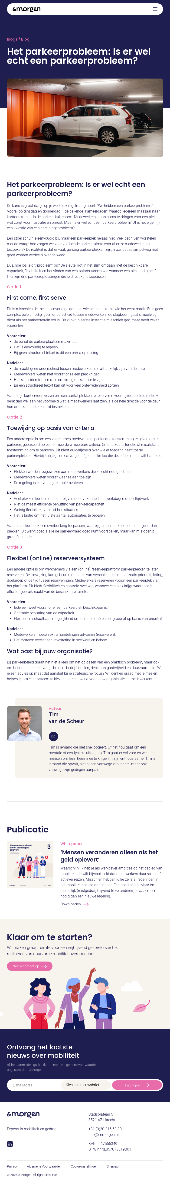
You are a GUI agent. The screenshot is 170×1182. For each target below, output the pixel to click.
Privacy (12, 1166)
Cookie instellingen (84, 1166)
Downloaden (74, 904)
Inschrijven (137, 1085)
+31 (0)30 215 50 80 (105, 1129)
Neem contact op (30, 966)
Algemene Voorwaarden (44, 1166)
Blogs (12, 39)
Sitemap (113, 1166)
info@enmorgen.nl (103, 1134)
